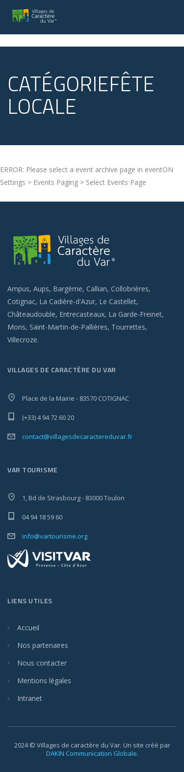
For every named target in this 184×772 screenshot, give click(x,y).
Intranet (29, 698)
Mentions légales (44, 680)
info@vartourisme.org (54, 536)
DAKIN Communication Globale (91, 753)
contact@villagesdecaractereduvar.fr (77, 436)
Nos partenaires (42, 645)
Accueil (28, 627)
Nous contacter (42, 663)
